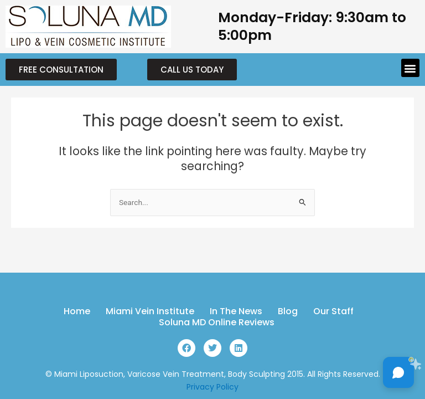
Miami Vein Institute (150, 311)
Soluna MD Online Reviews (216, 322)
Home (77, 311)
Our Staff (333, 311)
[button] (410, 68)
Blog (288, 311)
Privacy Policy (212, 386)
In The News (236, 311)
